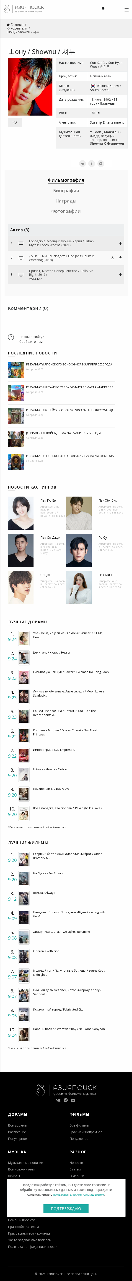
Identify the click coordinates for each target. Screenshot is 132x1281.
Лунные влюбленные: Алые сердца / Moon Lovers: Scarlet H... (69, 693)
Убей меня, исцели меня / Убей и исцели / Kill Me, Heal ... (68, 635)
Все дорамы (17, 1125)
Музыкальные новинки (25, 1162)
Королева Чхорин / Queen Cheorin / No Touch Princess (65, 732)
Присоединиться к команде (29, 1233)
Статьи (75, 1169)
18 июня (96, 99)
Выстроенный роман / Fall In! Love (52, 514)
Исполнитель (100, 76)
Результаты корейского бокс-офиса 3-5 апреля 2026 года (70, 410)
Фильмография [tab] (66, 180)
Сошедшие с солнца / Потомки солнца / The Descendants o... (64, 713)
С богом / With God (46, 951)
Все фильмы (79, 1125)
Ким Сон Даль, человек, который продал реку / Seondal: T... (67, 992)
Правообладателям (23, 1226)
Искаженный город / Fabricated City (58, 1009)
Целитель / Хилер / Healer (51, 652)
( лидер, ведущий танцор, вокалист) (105, 136)
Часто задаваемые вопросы (30, 1240)
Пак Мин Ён (107, 575)
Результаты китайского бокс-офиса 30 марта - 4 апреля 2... (71, 387)
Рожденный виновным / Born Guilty (51, 549)
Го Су (102, 537)
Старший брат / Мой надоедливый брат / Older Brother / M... (67, 856)
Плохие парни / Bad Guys (51, 788)
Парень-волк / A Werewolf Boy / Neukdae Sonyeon (69, 1029)
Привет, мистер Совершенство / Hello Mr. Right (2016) (61, 273)
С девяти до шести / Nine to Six (110, 548)
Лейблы (14, 1176)
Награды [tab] (66, 201)
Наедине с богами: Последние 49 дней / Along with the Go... (69, 914)
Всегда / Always (44, 893)
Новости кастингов (32, 487)
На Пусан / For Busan (48, 873)
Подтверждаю (66, 1208)
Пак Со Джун (50, 537)
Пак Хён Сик (107, 500)
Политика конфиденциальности (32, 1246)
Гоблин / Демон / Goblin (50, 769)
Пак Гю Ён (48, 500)
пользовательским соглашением (78, 1194)
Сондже (46, 575)
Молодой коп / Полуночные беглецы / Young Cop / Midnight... (69, 972)
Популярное (17, 1138)
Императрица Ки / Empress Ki (54, 750)
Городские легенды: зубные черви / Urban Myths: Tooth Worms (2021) (61, 243)
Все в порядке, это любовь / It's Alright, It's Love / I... (69, 808)
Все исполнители (21, 1169)
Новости (76, 1162)
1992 (107, 99)
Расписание (17, 1132)
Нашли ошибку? (31, 337)
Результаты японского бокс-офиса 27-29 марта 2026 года (70, 455)
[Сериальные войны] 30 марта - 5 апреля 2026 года (63, 433)
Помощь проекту (21, 1220)
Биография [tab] (66, 190)
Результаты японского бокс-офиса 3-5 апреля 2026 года (69, 364)
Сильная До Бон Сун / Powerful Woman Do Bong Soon (71, 672)
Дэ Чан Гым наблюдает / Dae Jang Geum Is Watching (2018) (62, 258)
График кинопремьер (86, 1132)
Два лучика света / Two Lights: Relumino (61, 932)
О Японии (77, 1176)
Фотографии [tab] (66, 211)
